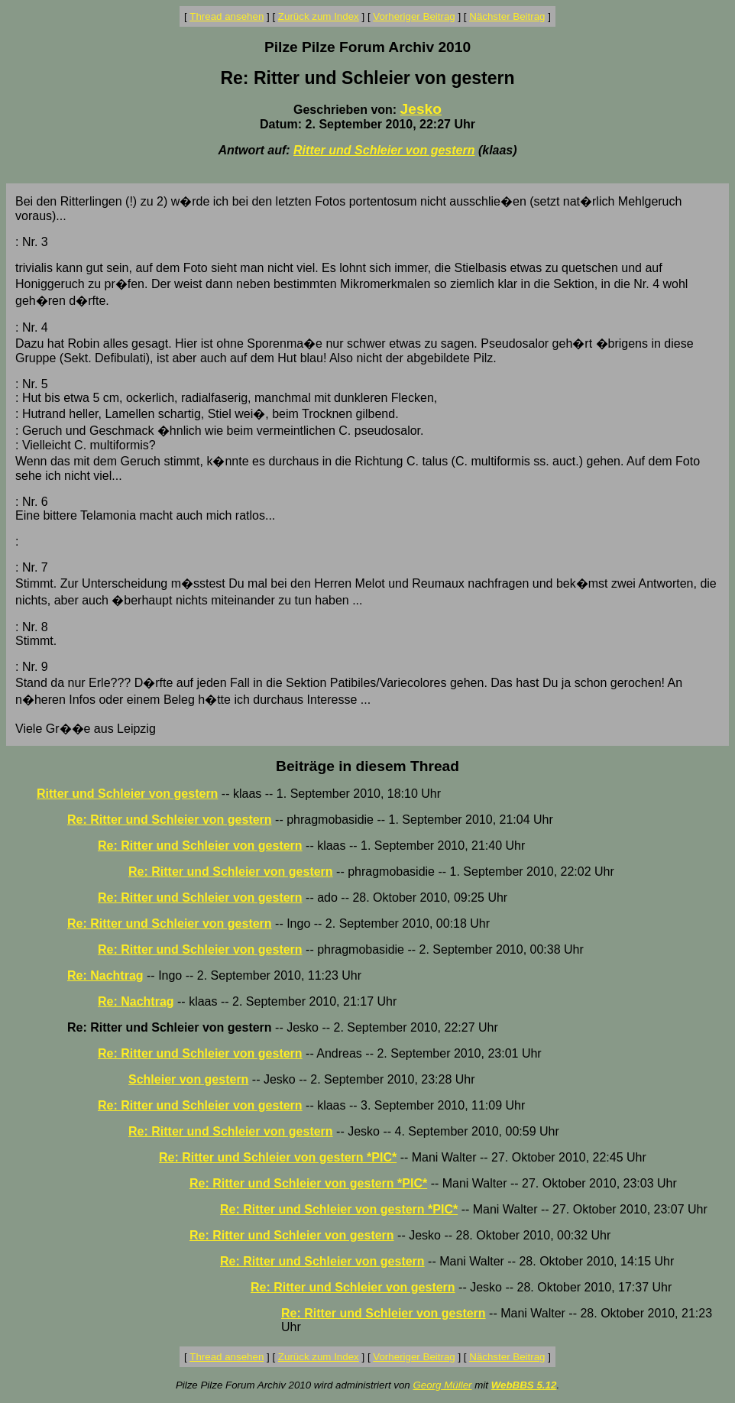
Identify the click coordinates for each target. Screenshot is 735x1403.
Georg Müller (442, 1385)
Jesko (421, 109)
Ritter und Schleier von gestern (383, 150)
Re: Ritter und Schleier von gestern (169, 819)
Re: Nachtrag (105, 975)
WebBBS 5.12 (524, 1385)
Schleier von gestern (188, 1079)
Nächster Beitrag (507, 16)
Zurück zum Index (318, 16)
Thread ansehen (226, 16)
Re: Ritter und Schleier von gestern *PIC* (278, 1157)
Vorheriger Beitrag (414, 16)
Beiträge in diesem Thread (367, 766)
